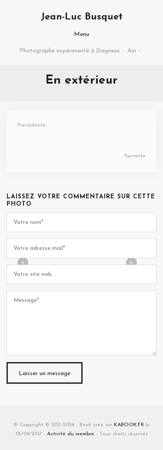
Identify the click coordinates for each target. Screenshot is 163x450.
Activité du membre (70, 434)
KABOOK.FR (129, 424)
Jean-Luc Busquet (82, 17)
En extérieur (81, 80)
